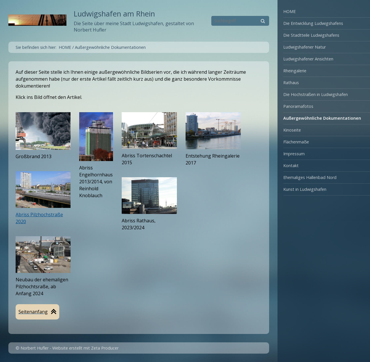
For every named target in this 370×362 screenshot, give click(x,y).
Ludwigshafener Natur (304, 47)
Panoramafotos (298, 106)
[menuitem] (324, 12)
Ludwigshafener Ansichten (308, 59)
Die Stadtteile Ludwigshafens (311, 35)
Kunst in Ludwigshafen (304, 189)
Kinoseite (292, 130)
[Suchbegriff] (240, 21)
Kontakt (291, 165)
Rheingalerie (294, 70)
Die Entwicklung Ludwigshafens (313, 23)
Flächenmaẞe (296, 142)
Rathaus (291, 82)
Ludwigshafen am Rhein (114, 14)
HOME (289, 11)
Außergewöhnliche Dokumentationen (322, 118)
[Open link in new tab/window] (96, 136)
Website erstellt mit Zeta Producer (85, 348)
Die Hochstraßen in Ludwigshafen (315, 94)
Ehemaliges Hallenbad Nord (309, 177)
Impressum (294, 153)
